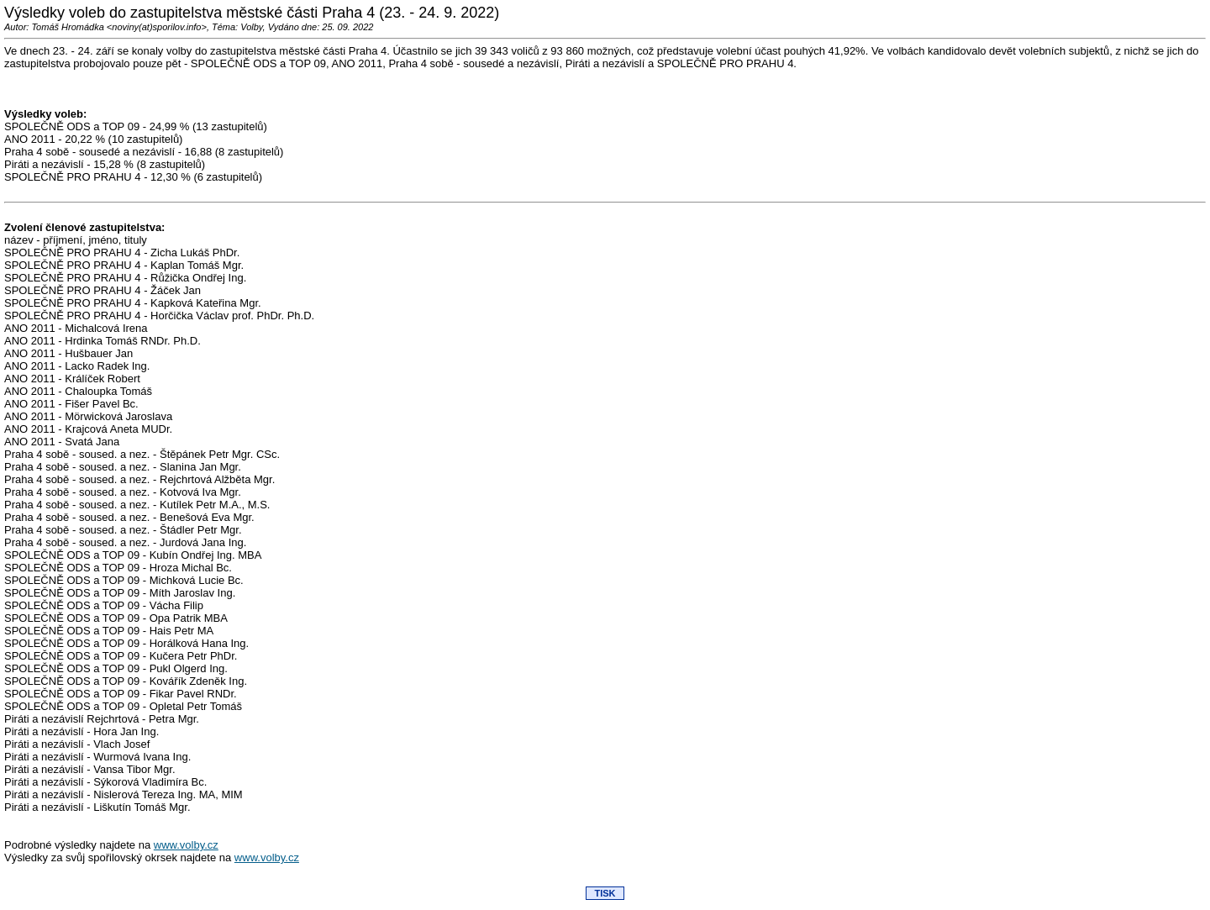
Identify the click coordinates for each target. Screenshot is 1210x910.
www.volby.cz (186, 845)
